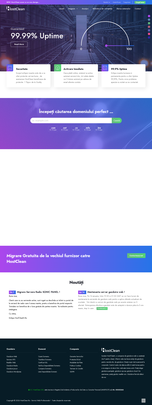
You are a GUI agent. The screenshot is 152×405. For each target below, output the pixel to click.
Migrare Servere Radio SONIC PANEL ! (38, 292)
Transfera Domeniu (44, 359)
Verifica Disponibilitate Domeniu (49, 365)
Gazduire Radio (12, 365)
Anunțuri (85, 8)
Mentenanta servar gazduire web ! (106, 292)
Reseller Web (11, 362)
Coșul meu (140, 2)
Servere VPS (11, 359)
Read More (19, 44)
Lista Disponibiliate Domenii (47, 372)
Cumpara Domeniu (44, 368)
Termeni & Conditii (76, 368)
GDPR (72, 372)
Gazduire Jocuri (12, 368)
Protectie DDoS (75, 359)
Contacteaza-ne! (136, 255)
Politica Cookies (75, 365)
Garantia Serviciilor (76, 356)
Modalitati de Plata (76, 362)
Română (107, 2)
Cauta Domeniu (43, 356)
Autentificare (117, 2)
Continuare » (102, 308)
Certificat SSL (43, 362)
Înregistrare (127, 2)
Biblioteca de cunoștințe (102, 8)
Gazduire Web (12, 356)
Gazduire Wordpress (14, 372)
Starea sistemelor (124, 8)
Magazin (73, 8)
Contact (138, 8)
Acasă (61, 8)
